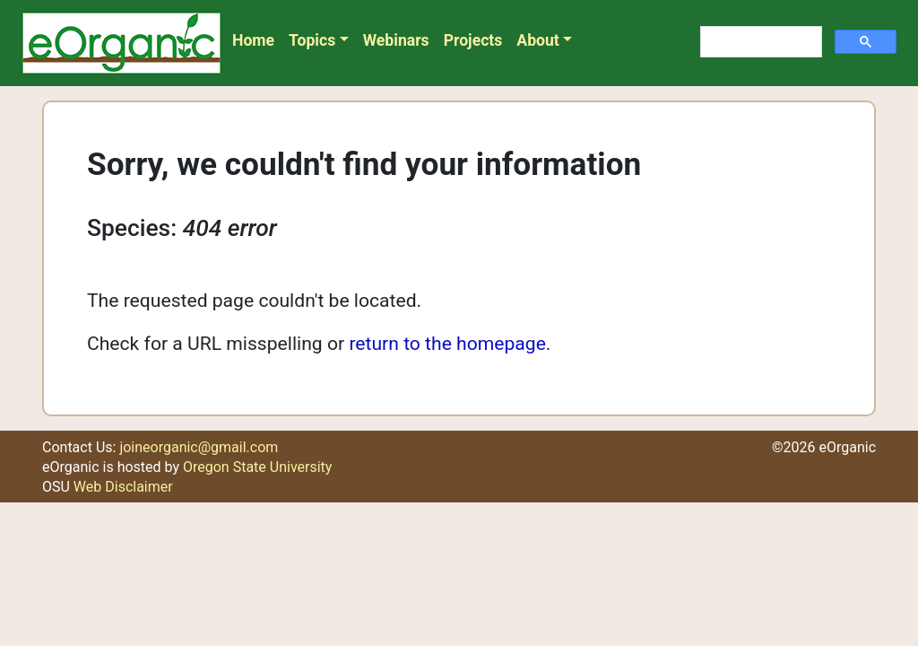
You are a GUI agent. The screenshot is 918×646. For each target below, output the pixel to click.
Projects (473, 40)
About (537, 40)
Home (253, 40)
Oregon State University (257, 467)
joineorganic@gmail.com (198, 447)
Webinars (396, 40)
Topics (312, 40)
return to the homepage (447, 343)
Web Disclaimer (123, 486)
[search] (759, 42)
